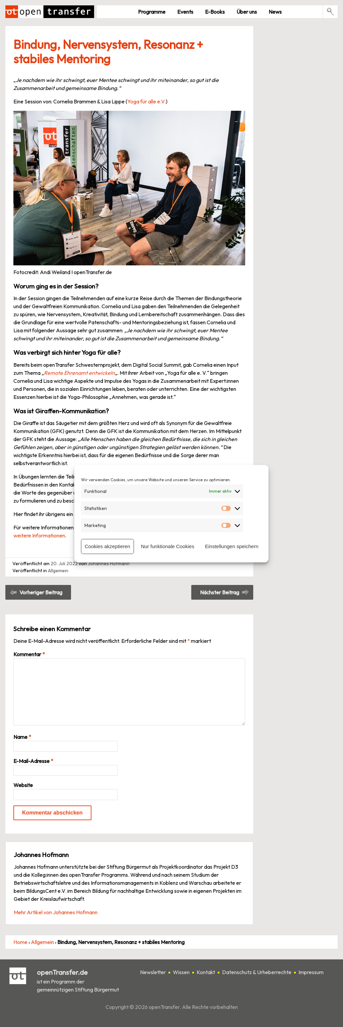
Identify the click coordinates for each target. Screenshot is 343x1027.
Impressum (311, 972)
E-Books (215, 11)
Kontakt (206, 972)
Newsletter (153, 972)
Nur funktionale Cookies (167, 546)
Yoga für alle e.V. (146, 101)
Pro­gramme (151, 11)
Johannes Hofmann (109, 564)
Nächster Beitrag (219, 592)
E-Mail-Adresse (33, 761)
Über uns (246, 11)
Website (23, 785)
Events (185, 11)
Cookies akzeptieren (107, 546)
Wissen (181, 972)
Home (20, 942)
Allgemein (58, 571)
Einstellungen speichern (231, 546)
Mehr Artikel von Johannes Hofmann (55, 912)
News (275, 11)
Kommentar (29, 654)
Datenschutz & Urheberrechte (256, 972)
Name (22, 737)
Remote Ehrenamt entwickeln (79, 372)
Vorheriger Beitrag (40, 592)
